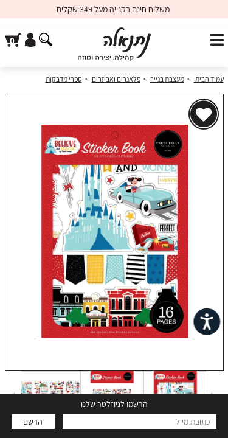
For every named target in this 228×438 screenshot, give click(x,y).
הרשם (33, 421)
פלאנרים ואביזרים (116, 78)
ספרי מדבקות (64, 78)
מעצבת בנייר (167, 78)
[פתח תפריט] (217, 40)
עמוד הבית (209, 78)
